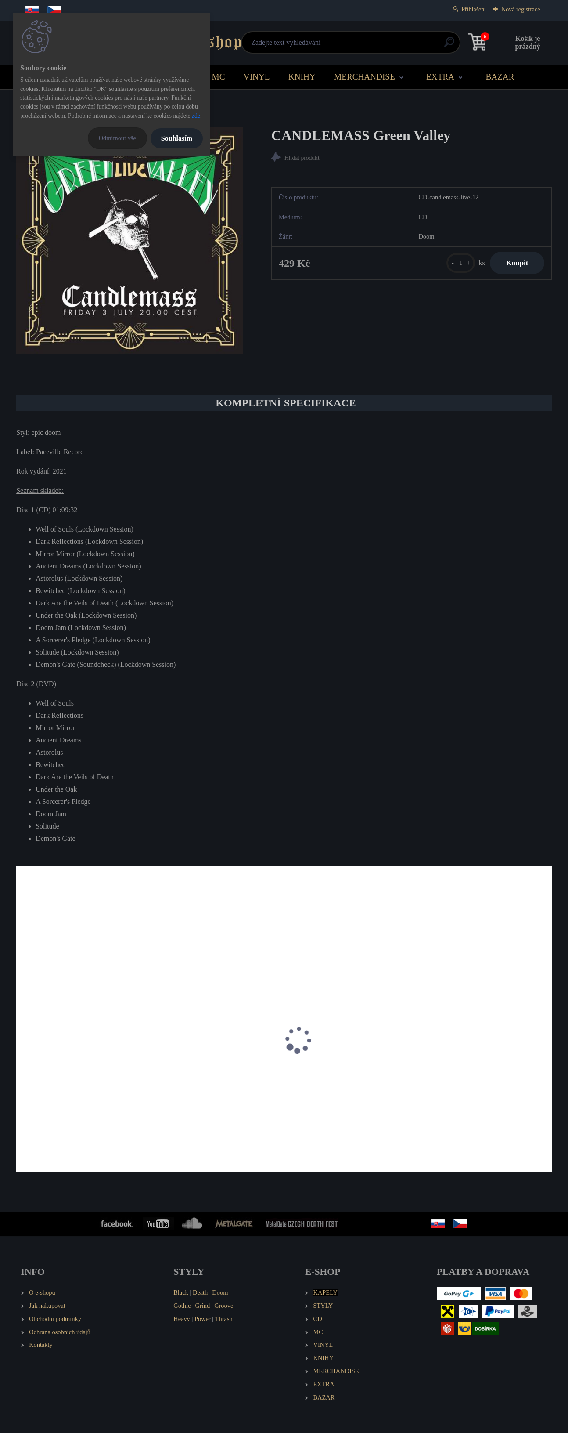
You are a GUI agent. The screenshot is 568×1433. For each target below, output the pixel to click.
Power (202, 1319)
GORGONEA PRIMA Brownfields (205, 1092)
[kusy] (456, 264)
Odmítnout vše (117, 137)
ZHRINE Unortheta (456, 1092)
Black (180, 1292)
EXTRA (440, 76)
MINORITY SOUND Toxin (331, 1092)
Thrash (224, 1319)
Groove (223, 1306)
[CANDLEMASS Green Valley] (129, 240)
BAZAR (499, 76)
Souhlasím (176, 138)
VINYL (257, 76)
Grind (202, 1306)
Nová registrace (520, 9)
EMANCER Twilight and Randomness (74, 1092)
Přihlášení (473, 9)
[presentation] (22, 1052)
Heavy (181, 1319)
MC (218, 76)
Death (200, 1292)
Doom (220, 1292)
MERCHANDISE (364, 76)
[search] (390, 45)
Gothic (182, 1306)
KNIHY (302, 76)
